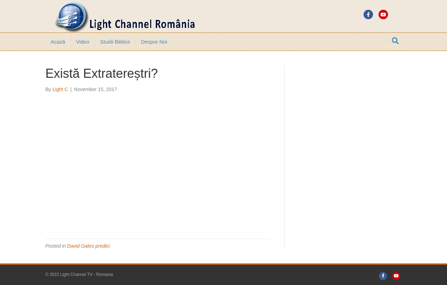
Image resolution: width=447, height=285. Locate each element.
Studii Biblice (115, 42)
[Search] (395, 41)
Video (82, 42)
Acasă (58, 42)
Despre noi (154, 42)
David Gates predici (88, 246)
